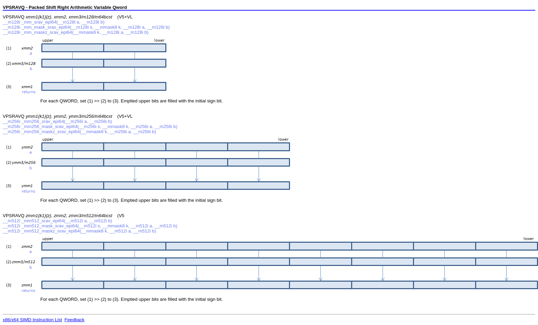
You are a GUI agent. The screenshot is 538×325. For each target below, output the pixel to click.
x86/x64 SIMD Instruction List (32, 319)
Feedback (75, 319)
